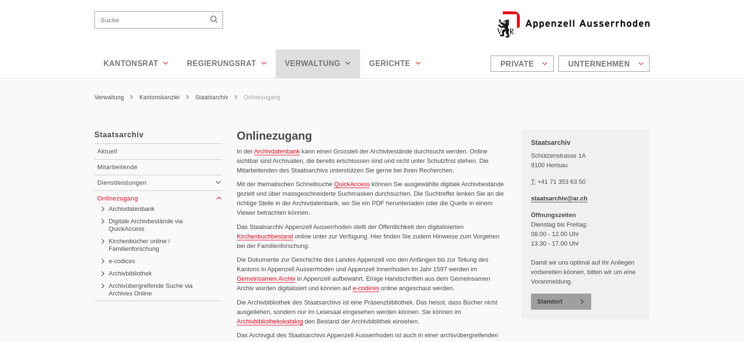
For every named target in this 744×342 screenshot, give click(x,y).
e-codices (366, 288)
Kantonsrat (136, 63)
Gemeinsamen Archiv (266, 278)
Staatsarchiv (216, 97)
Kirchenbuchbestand (265, 236)
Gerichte (395, 63)
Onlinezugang (261, 97)
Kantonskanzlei (164, 97)
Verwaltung (318, 63)
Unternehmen (606, 63)
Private (524, 63)
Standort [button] (549, 301)
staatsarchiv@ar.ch (559, 198)
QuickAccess (352, 184)
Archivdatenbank (277, 151)
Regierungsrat (227, 63)
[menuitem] (523, 63)
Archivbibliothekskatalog (270, 321)
